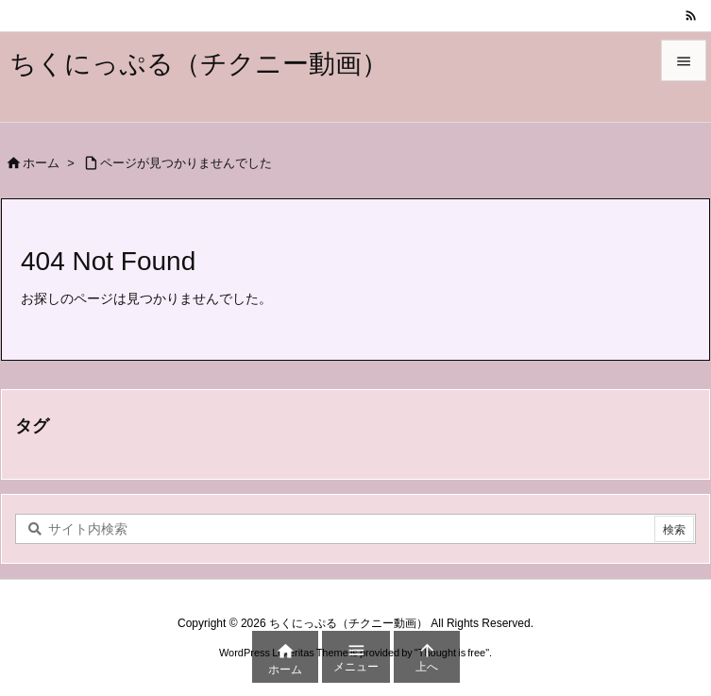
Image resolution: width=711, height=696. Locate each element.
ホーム (41, 163)
